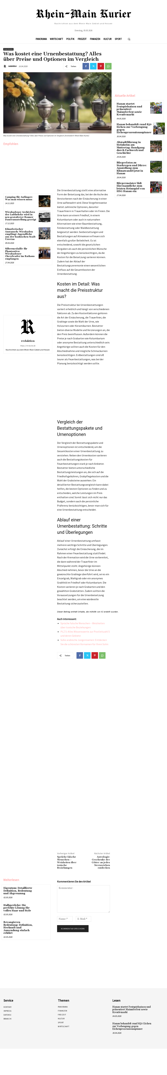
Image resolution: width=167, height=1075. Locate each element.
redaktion (12, 66)
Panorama (8, 49)
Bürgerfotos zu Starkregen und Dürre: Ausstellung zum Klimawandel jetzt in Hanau (130, 160)
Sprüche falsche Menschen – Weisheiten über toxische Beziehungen (66, 862)
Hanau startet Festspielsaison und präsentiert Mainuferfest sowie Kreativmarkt (132, 107)
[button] (129, 39)
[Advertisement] (27, 168)
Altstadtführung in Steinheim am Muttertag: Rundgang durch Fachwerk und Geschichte (132, 141)
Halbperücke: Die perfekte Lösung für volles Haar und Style (16, 907)
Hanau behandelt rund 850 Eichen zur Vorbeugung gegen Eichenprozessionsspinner (133, 124)
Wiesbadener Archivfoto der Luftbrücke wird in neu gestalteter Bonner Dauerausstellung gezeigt (20, 216)
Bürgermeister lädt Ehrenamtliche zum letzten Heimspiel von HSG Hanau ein (130, 178)
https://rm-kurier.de (27, 346)
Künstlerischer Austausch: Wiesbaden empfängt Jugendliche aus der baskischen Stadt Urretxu (20, 234)
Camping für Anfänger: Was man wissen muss (19, 198)
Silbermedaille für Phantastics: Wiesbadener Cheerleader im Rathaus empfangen (20, 253)
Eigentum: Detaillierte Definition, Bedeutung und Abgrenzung (17, 891)
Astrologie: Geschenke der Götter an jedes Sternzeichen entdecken (101, 862)
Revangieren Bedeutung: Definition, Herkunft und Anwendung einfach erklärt (18, 925)
